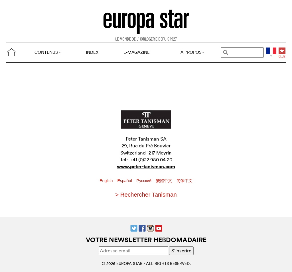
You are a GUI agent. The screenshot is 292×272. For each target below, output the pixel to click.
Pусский (145, 180)
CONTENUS (48, 52)
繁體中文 (164, 180)
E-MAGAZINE (136, 52)
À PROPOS (192, 52)
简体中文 (184, 180)
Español (125, 180)
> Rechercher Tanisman (146, 194)
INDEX (92, 52)
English (107, 180)
